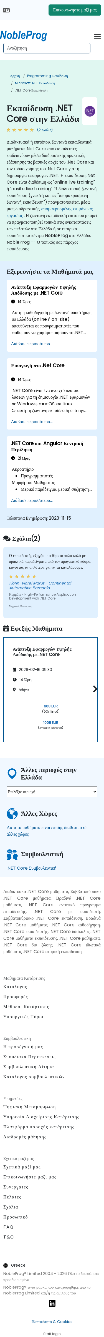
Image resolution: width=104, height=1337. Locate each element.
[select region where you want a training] (52, 791)
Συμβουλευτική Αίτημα (28, 1067)
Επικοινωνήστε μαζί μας (75, 10)
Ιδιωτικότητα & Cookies (52, 1321)
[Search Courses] (46, 48)
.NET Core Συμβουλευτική (31, 868)
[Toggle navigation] (97, 35)
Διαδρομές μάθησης (25, 1137)
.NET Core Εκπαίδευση (31, 90)
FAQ (8, 1227)
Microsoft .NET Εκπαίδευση (35, 83)
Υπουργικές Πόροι (23, 1016)
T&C (8, 1237)
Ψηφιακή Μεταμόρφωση (29, 1107)
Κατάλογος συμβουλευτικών (34, 1077)
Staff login (52, 1333)
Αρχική (15, 75)
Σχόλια (10, 1207)
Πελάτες (12, 1197)
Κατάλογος (15, 986)
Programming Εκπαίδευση (47, 75)
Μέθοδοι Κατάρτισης (26, 1006)
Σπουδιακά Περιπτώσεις (29, 1057)
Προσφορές (15, 996)
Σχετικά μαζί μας (22, 1167)
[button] (93, 688)
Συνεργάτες (15, 1187)
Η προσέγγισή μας (23, 1047)
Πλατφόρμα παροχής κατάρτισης (39, 1127)
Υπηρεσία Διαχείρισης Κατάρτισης (41, 1117)
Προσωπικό (15, 1217)
